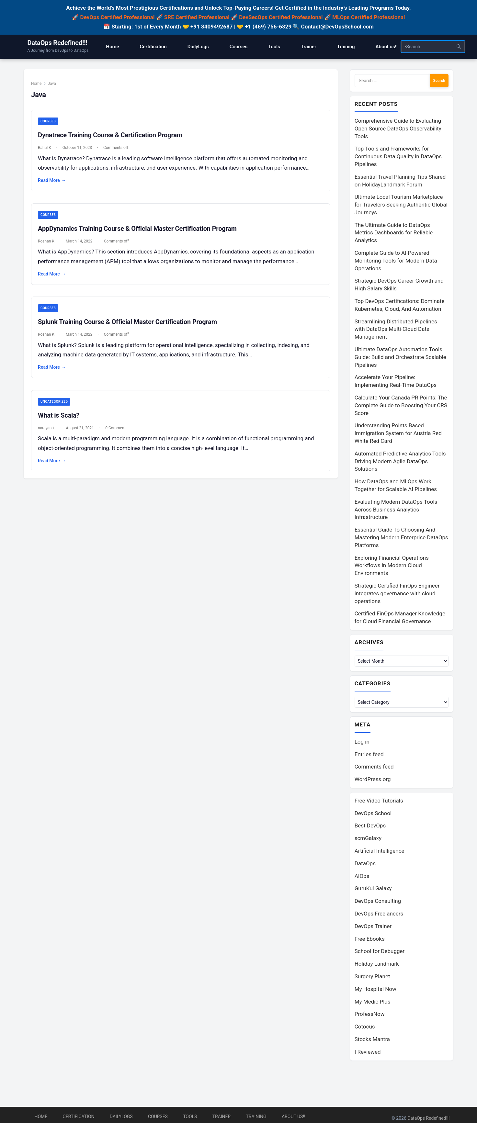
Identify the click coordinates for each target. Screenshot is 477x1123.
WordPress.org (373, 780)
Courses (51, 125)
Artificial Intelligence (379, 852)
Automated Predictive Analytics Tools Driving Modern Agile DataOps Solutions (400, 462)
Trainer (221, 1116)
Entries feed (369, 755)
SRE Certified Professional (197, 17)
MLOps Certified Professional (368, 17)
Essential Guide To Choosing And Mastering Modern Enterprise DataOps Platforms (401, 538)
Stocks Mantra (372, 1040)
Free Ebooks (370, 940)
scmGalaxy (368, 839)
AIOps (362, 877)
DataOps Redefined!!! (57, 43)
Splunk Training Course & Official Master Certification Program (130, 327)
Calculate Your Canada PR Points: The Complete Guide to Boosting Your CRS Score (401, 406)
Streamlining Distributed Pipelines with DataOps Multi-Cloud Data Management (396, 330)
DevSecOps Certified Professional (281, 17)
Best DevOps (370, 827)
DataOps (365, 864)
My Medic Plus (373, 1003)
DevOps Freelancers (379, 915)
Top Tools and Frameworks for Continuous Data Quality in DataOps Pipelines (398, 157)
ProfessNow (370, 1015)
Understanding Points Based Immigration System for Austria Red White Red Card (398, 433)
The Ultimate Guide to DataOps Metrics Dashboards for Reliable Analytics (394, 233)
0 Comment (118, 433)
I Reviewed (368, 1053)
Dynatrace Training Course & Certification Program (113, 139)
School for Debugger (380, 952)
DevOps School (373, 814)
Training (256, 1116)
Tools (190, 1116)
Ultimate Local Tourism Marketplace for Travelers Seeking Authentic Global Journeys (401, 205)
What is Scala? (61, 421)
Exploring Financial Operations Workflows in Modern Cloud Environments (392, 566)
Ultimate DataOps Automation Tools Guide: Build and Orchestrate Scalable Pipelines (400, 357)
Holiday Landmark (377, 965)
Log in (362, 743)
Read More (55, 184)
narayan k (49, 433)
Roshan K (49, 245)
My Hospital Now (375, 990)
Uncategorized (57, 407)
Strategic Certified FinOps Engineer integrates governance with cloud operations (397, 594)
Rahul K (47, 151)
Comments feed (374, 768)
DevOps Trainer (373, 927)
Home (39, 86)
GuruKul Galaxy (373, 889)
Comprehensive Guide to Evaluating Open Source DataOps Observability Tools (398, 129)
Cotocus (365, 1028)
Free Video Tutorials (379, 802)
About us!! (293, 1116)
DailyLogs (121, 1116)
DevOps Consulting (378, 902)
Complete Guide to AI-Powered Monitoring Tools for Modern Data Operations (396, 261)
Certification (79, 1116)
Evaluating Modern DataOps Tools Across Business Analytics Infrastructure (396, 510)
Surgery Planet (372, 977)
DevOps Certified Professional (117, 17)
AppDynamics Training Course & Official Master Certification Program (140, 233)
